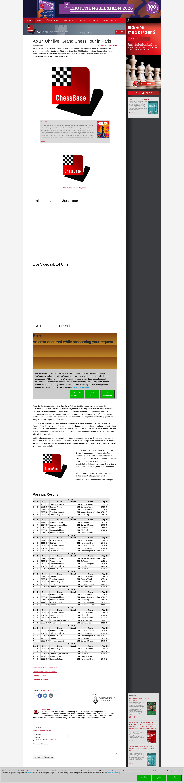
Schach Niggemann (105, 700)
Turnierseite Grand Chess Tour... (45, 668)
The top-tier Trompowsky (140, 99)
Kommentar (37, 741)
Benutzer (37, 735)
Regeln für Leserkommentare (42, 730)
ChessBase (45, 710)
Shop (29, 20)
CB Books (81, 20)
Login (146, 20)
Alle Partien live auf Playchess (75, 188)
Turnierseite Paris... (40, 676)
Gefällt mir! (103, 45)
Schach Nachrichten (52, 32)
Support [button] (93, 20)
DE (94, 33)
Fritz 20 (44, 122)
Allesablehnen (159, 778)
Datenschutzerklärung (114, 773)
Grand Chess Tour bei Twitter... (45, 672)
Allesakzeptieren (174, 778)
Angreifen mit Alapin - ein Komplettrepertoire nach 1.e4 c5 (143, 749)
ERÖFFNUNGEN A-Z (52, 20)
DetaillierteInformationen (144, 778)
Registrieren (52, 739)
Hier (29, 773)
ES (99, 33)
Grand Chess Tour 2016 (46, 690)
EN (97, 33)
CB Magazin (69, 20)
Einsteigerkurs (109, 20)
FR (101, 33)
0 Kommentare (112, 45)
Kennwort (37, 737)
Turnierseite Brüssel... (41, 679)
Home (39, 20)
